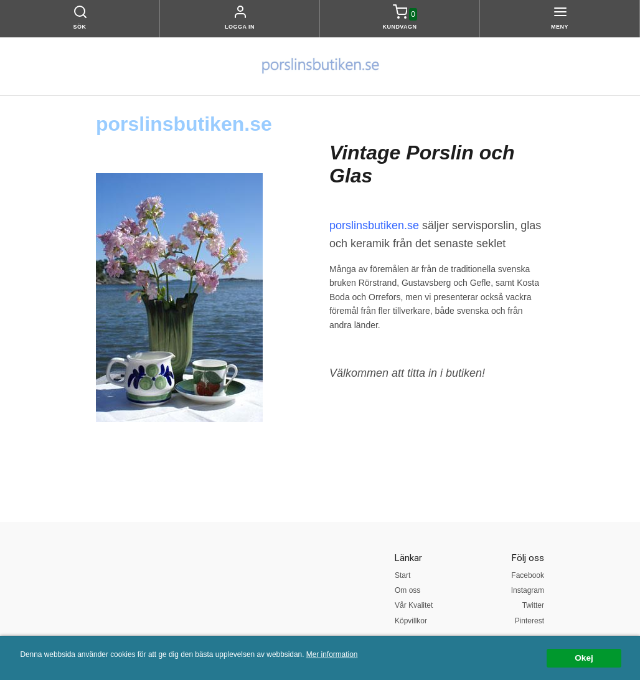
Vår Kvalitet (414, 605)
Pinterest (529, 620)
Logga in (240, 27)
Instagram (527, 590)
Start (402, 575)
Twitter (533, 605)
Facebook (527, 575)
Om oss (407, 590)
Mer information (332, 654)
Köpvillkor (411, 620)
